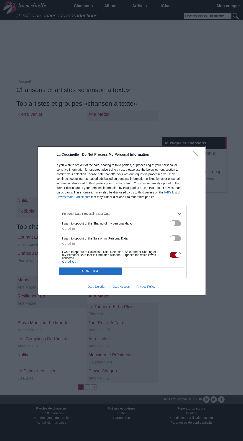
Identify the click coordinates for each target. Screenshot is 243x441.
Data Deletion (97, 286)
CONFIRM (90, 271)
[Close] (196, 155)
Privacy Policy (145, 286)
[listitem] (121, 213)
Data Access (121, 286)
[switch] (175, 223)
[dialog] (121, 220)
